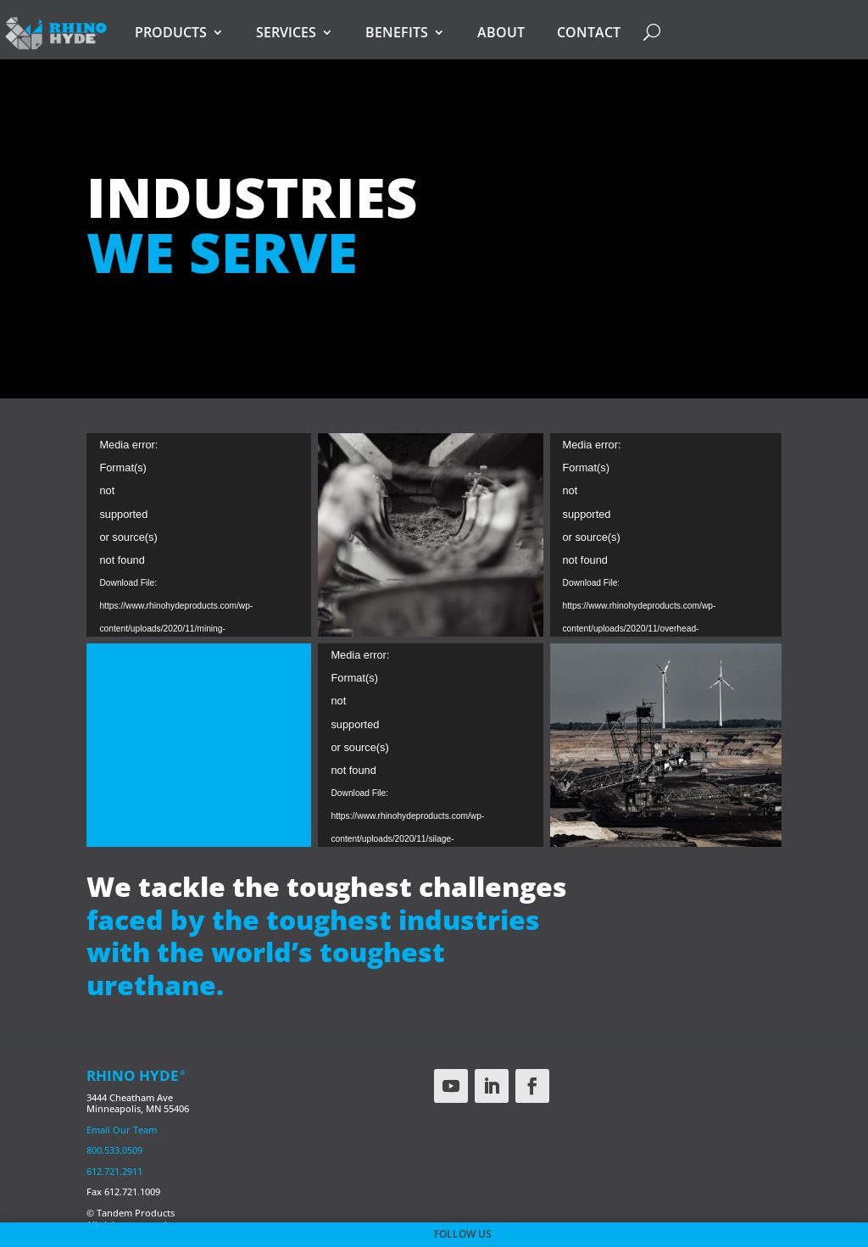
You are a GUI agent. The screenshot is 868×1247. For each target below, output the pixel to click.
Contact (588, 32)
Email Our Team (121, 1129)
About (501, 32)
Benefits (396, 32)
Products (171, 32)
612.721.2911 (114, 1171)
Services (286, 32)
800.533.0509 (114, 1150)
